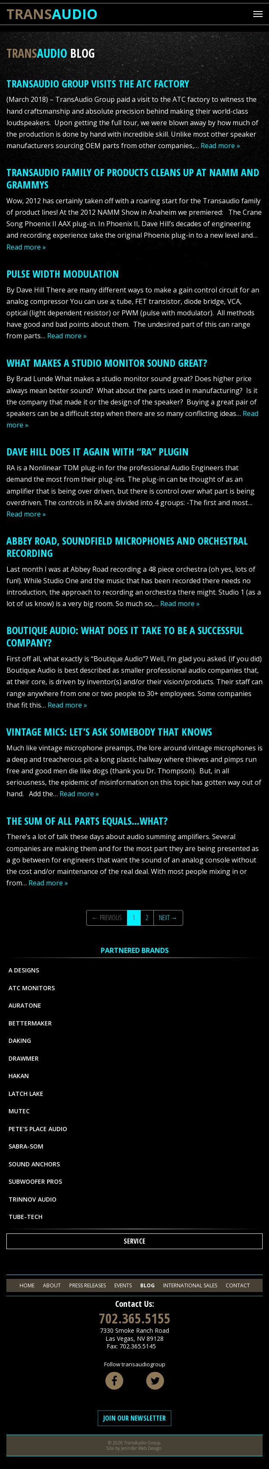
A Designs (23, 970)
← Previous (107, 917)
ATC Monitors (31, 988)
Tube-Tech (25, 1217)
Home (27, 1285)
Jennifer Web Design (141, 1448)
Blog (147, 1285)
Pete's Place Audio (37, 1129)
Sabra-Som (25, 1146)
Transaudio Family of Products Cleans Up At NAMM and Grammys (132, 178)
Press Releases (87, 1285)
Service (134, 1241)
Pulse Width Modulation (62, 274)
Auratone (24, 1005)
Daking (19, 1040)
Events (123, 1285)
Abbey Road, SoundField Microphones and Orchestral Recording (127, 547)
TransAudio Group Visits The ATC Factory (97, 83)
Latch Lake (25, 1094)
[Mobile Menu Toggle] (258, 14)
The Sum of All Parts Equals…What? (87, 821)
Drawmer (23, 1058)
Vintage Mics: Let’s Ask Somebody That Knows (109, 732)
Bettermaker (30, 1023)
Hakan (18, 1076)
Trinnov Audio (32, 1199)
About (52, 1285)
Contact (238, 1285)
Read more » (220, 145)
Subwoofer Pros (35, 1181)
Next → (168, 917)
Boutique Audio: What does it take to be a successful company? (125, 636)
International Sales (190, 1285)
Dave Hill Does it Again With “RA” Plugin (97, 451)
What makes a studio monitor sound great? (106, 363)
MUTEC (19, 1111)
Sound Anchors (34, 1164)
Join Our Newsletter (134, 1418)
